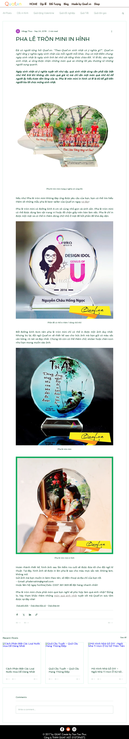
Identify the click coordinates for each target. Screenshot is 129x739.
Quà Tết (84, 13)
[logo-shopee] (68, 729)
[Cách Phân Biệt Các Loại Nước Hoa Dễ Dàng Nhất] (22, 653)
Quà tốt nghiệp (67, 13)
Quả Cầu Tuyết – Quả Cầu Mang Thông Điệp (64, 670)
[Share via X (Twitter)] (23, 614)
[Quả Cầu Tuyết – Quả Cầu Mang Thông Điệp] (65, 653)
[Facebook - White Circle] (62, 729)
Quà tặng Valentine (43, 13)
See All (123, 637)
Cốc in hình (22, 13)
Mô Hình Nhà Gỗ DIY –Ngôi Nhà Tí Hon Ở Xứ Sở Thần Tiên (106, 670)
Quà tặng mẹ (53, 606)
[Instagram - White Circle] (74, 729)
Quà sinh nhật (22, 606)
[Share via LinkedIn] (30, 614)
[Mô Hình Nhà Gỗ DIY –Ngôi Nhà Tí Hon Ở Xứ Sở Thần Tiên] (107, 653)
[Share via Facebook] (17, 614)
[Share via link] (36, 614)
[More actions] (111, 31)
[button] (43, 5)
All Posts (7, 13)
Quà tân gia (100, 13)
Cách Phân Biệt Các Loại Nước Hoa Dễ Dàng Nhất (20, 670)
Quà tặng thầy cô (38, 606)
